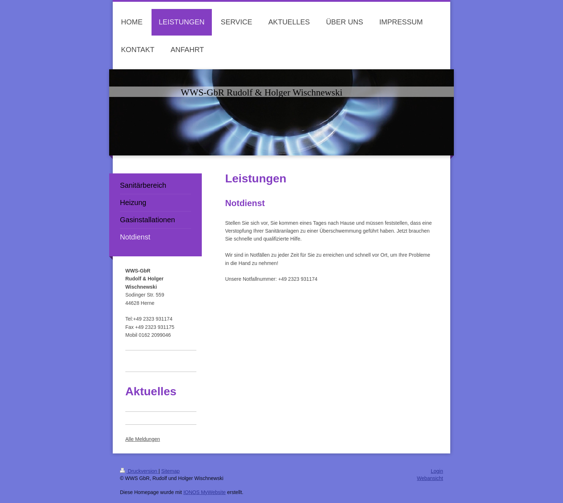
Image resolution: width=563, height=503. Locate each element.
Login (437, 471)
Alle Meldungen (142, 439)
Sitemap (170, 471)
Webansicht (430, 478)
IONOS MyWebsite (204, 492)
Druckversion (139, 471)
